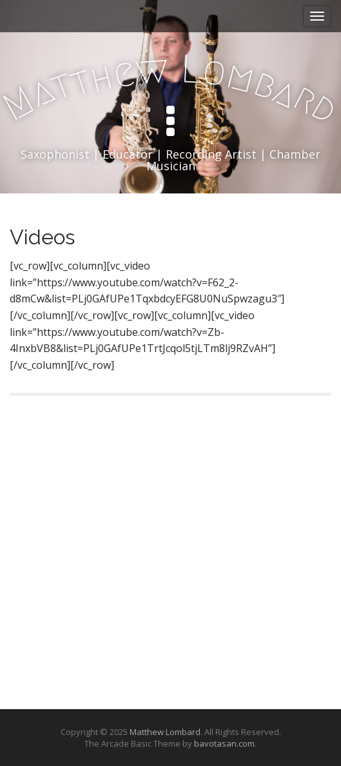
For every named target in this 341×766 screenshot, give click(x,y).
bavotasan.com (224, 743)
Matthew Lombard (165, 732)
